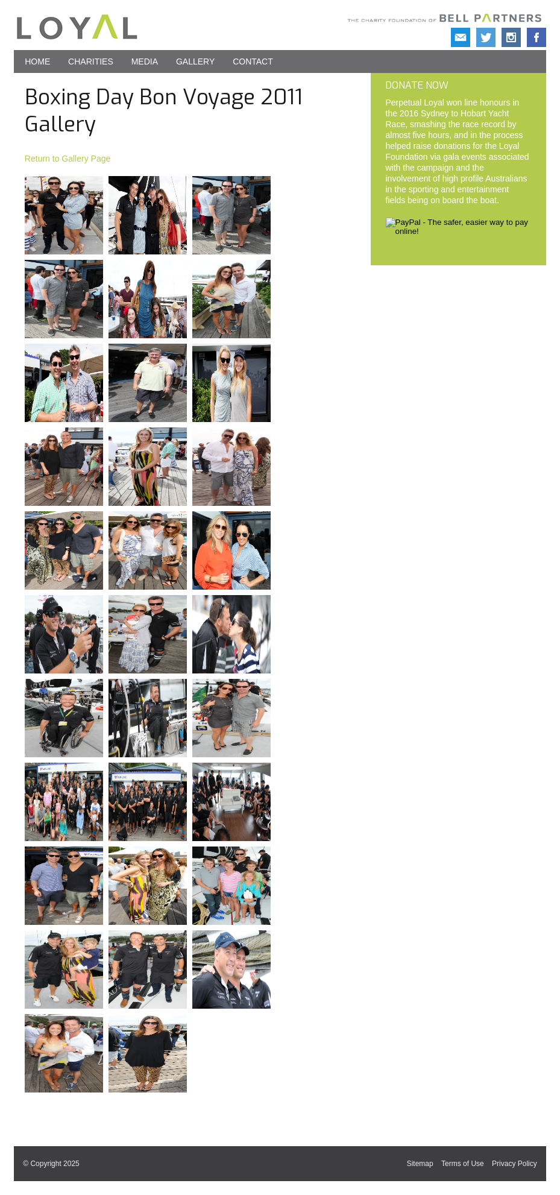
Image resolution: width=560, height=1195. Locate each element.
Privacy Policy (514, 1163)
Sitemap (420, 1163)
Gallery (195, 61)
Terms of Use (462, 1163)
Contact (253, 61)
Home (37, 61)
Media (144, 61)
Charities (90, 61)
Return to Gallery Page (67, 158)
